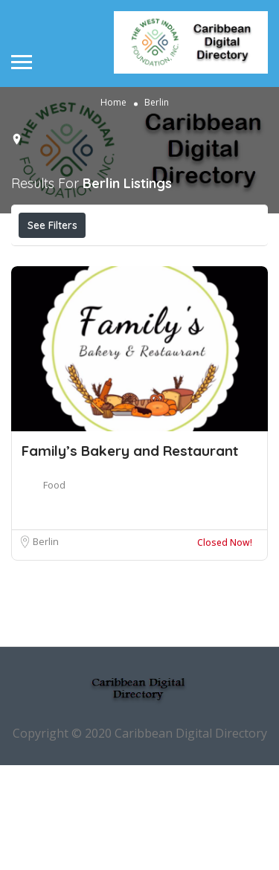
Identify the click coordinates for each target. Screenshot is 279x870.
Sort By (147, 291)
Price (50, 258)
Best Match (64, 291)
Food (54, 589)
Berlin (46, 646)
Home (113, 101)
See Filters (52, 225)
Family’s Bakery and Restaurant (130, 555)
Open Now (128, 258)
